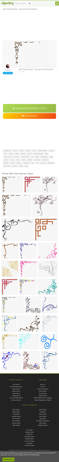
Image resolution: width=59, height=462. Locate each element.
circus (18, 160)
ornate (23, 154)
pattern (19, 163)
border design (42, 150)
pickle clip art (16, 393)
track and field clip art (16, 398)
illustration (44, 157)
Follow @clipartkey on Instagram (42, 398)
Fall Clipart (43, 412)
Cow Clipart (29, 430)
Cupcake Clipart (16, 416)
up (32, 157)
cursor (6, 160)
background (7, 150)
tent (33, 163)
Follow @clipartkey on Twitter (42, 400)
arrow (34, 150)
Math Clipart (16, 409)
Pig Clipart (29, 443)
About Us (42, 384)
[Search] (30, 3)
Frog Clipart (16, 414)
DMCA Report (43, 391)
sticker (11, 154)
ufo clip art (16, 384)
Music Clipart (16, 421)
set (38, 163)
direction (45, 160)
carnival (16, 157)
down (12, 163)
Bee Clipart (43, 418)
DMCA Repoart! (29, 116)
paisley (28, 150)
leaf (26, 166)
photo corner (25, 157)
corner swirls (8, 157)
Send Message (8, 73)
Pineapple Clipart (29, 436)
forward (14, 166)
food (21, 166)
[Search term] (23, 3)
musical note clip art (16, 386)
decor (15, 150)
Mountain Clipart (29, 445)
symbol (30, 160)
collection (26, 163)
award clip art (16, 391)
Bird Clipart (29, 434)
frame (29, 154)
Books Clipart (16, 412)
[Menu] (57, 3)
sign (46, 154)
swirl (37, 157)
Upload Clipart (43, 395)
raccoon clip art (16, 400)
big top (6, 163)
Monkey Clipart (29, 439)
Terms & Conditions (42, 389)
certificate (37, 160)
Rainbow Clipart (42, 425)
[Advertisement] (29, 25)
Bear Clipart (42, 423)
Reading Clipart (29, 432)
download (51, 163)
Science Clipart (16, 423)
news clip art (16, 389)
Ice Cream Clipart (29, 441)
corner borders (38, 154)
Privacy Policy (43, 393)
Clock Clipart (42, 414)
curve (12, 160)
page (51, 157)
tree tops (7, 166)
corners (51, 150)
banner (43, 163)
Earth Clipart (16, 418)
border (21, 150)
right (17, 154)
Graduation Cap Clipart (42, 421)
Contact (43, 386)
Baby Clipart (16, 425)
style (23, 160)
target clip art (16, 395)
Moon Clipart (43, 409)
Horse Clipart (43, 416)
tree (5, 154)
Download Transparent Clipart (29, 108)
